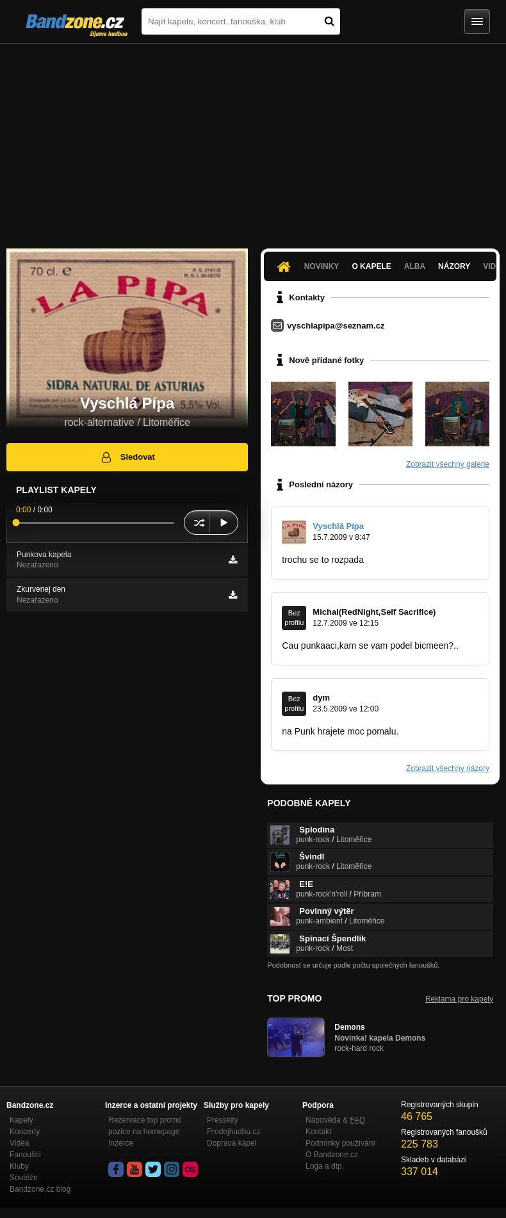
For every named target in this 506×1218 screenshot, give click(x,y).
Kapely (21, 1120)
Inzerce (120, 1143)
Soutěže (24, 1177)
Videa (19, 1143)
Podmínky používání (340, 1143)
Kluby (19, 1166)
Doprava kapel (231, 1143)
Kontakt (319, 1131)
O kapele (371, 266)
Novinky (321, 266)
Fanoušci (25, 1154)
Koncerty (25, 1131)
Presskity (222, 1120)
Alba (414, 266)
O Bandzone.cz (332, 1154)
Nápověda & (335, 1120)
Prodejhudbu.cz (233, 1131)
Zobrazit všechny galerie (447, 464)
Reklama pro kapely (459, 999)
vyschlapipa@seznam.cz (335, 325)
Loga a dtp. (325, 1166)
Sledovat (127, 457)
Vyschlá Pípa (338, 526)
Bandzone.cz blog (40, 1189)
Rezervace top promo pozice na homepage (145, 1126)
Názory (454, 266)
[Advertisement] (253, 139)
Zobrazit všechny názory (447, 768)
